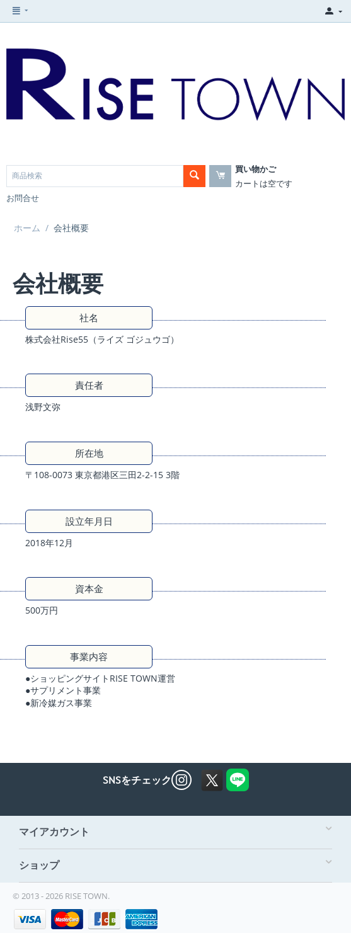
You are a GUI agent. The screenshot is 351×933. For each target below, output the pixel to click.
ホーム (27, 228)
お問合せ (22, 197)
